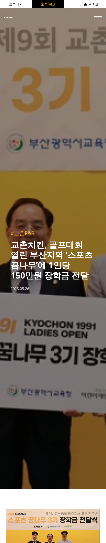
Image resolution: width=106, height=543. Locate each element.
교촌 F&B (48, 4)
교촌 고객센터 (91, 4)
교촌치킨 (16, 4)
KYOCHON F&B (19, 18)
